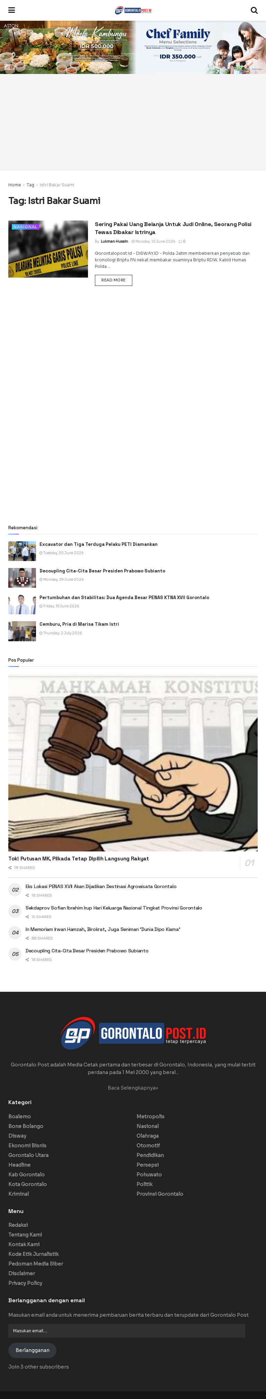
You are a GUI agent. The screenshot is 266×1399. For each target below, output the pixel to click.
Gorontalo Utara (28, 1155)
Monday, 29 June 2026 (61, 579)
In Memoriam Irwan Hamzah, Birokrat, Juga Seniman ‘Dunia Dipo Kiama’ (103, 929)
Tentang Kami (25, 1235)
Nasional (25, 226)
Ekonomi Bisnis (27, 1145)
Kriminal (18, 1194)
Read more (116, 279)
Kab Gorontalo (26, 1175)
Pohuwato (149, 1175)
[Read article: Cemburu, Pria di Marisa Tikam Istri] (22, 631)
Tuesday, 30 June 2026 (61, 553)
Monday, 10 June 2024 (153, 241)
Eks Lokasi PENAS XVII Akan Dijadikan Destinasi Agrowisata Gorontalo (101, 886)
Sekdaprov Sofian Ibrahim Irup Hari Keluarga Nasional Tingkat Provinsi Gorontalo (114, 908)
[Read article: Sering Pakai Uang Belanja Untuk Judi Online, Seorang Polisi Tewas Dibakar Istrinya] (48, 249)
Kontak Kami (23, 1244)
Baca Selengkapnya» (133, 1088)
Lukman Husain (114, 241)
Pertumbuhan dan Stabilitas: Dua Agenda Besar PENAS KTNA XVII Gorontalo (124, 597)
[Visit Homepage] (133, 10)
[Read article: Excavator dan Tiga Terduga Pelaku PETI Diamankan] (22, 551)
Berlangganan (33, 1350)
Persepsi (147, 1165)
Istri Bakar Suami (57, 184)
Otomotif (148, 1145)
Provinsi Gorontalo (159, 1194)
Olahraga (147, 1136)
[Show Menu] (11, 10)
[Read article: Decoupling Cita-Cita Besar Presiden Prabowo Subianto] (22, 578)
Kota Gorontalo (27, 1184)
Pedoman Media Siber (35, 1264)
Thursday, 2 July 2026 (60, 633)
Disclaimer (21, 1273)
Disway (17, 1136)
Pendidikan (150, 1155)
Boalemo (19, 1116)
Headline (19, 1165)
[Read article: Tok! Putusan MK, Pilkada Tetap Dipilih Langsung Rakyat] (133, 763)
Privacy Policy (25, 1283)
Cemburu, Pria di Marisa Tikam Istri (79, 624)
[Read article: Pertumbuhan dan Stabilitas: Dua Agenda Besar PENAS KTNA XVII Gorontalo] (22, 604)
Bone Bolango (25, 1126)
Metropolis (150, 1116)
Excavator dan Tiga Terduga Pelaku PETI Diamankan (98, 544)
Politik (144, 1184)
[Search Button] (254, 10)
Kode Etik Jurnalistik (33, 1254)
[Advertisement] (133, 122)
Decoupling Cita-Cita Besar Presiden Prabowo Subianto (102, 571)
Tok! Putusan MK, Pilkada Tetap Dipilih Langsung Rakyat (78, 858)
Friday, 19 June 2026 (59, 606)
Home (14, 184)
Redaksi (18, 1225)
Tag (30, 184)
